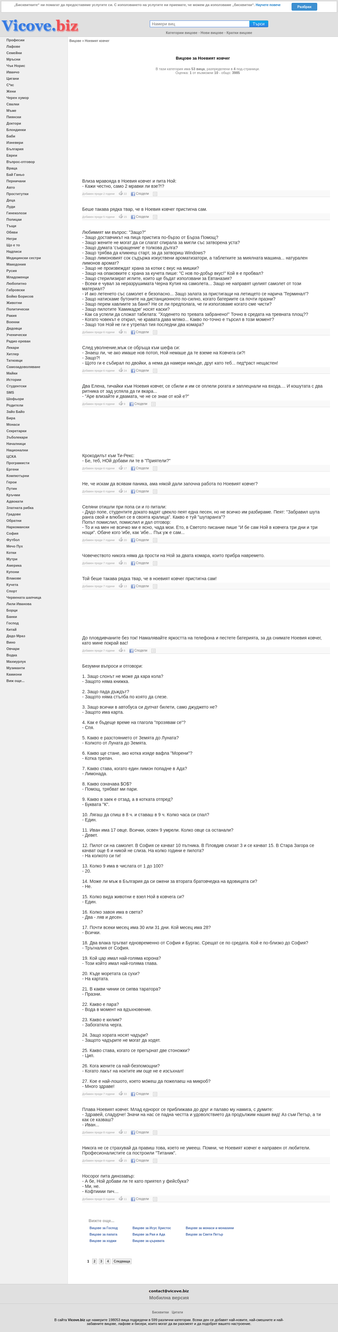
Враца (11, 168)
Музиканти (15, 668)
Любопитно (16, 283)
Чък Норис (15, 66)
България (15, 149)
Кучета (12, 585)
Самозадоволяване (23, 367)
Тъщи (11, 226)
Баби (10, 136)
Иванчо (12, 72)
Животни (14, 303)
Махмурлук (16, 661)
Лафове (13, 46)
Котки (11, 553)
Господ (12, 623)
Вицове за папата (103, 1234)
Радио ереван (18, 341)
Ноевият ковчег (97, 41)
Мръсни (13, 59)
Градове (13, 514)
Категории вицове (181, 33)
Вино (10, 642)
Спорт (11, 591)
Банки (11, 617)
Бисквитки (160, 1312)
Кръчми (13, 495)
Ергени (12, 469)
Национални (17, 450)
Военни (13, 322)
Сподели (140, 193)
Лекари (12, 347)
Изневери (14, 142)
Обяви (12, 232)
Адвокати (14, 501)
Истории (13, 380)
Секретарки (16, 431)
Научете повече (268, 5)
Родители (14, 405)
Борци (12, 610)
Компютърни (17, 476)
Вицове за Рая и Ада (149, 1234)
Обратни (13, 520)
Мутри (11, 559)
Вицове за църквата (149, 1241)
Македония (16, 264)
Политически (17, 309)
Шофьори (15, 399)
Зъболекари (17, 437)
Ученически (16, 335)
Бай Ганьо (15, 175)
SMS (10, 392)
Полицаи (14, 219)
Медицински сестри (23, 258)
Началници (16, 444)
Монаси (13, 424)
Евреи (11, 155)
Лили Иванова (18, 604)
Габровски (15, 290)
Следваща (122, 1261)
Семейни (14, 53)
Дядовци (14, 328)
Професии (15, 40)
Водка (11, 655)
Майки (11, 373)
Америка (13, 565)
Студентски (16, 386)
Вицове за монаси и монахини (210, 1228)
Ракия (11, 315)
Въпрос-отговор (20, 162)
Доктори (13, 123)
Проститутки (17, 194)
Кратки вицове (239, 33)
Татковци (14, 360)
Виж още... (15, 681)
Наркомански (17, 527)
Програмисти (17, 463)
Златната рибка (20, 508)
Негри (11, 239)
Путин (11, 488)
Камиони (14, 674)
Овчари (13, 649)
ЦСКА (11, 456)
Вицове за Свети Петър (204, 1234)
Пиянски (13, 117)
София (12, 533)
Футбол (13, 540)
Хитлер (12, 354)
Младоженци (17, 277)
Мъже (11, 110)
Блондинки (16, 130)
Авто (10, 187)
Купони (12, 572)
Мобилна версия (169, 1297)
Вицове (75, 41)
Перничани (16, 181)
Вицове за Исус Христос (152, 1228)
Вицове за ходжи (103, 1241)
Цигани (12, 78)
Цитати (177, 1312)
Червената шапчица (23, 597)
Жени (11, 91)
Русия (11, 271)
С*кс (10, 85)
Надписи (13, 251)
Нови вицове (212, 33)
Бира (10, 418)
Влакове (13, 578)
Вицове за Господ (104, 1228)
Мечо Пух (14, 546)
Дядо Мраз (15, 636)
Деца (10, 200)
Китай (11, 629)
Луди (10, 207)
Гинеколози (16, 213)
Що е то (13, 245)
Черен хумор (17, 98)
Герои (11, 482)
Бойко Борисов (19, 296)
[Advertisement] (203, 124)
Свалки (12, 104)
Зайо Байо (15, 412)
